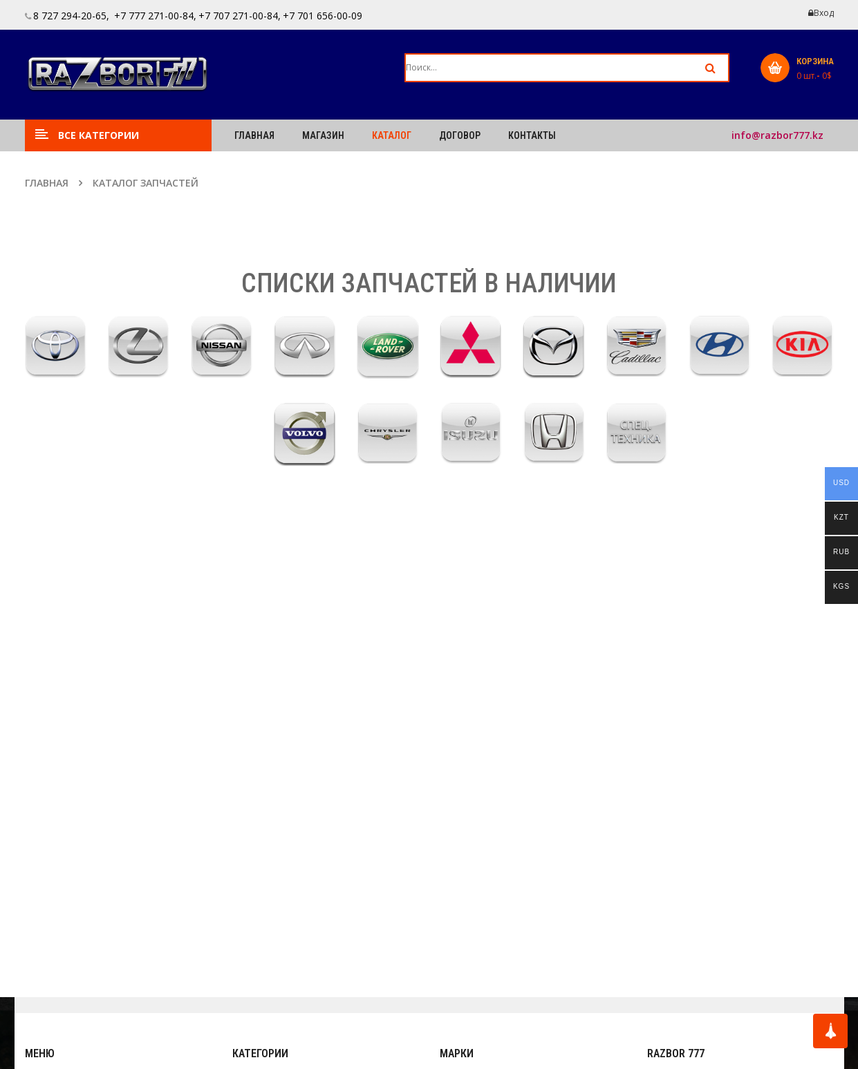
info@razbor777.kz (777, 135)
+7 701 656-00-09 (322, 15)
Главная (46, 182)
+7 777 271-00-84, (153, 15)
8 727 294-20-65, (71, 15)
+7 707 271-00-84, (239, 15)
